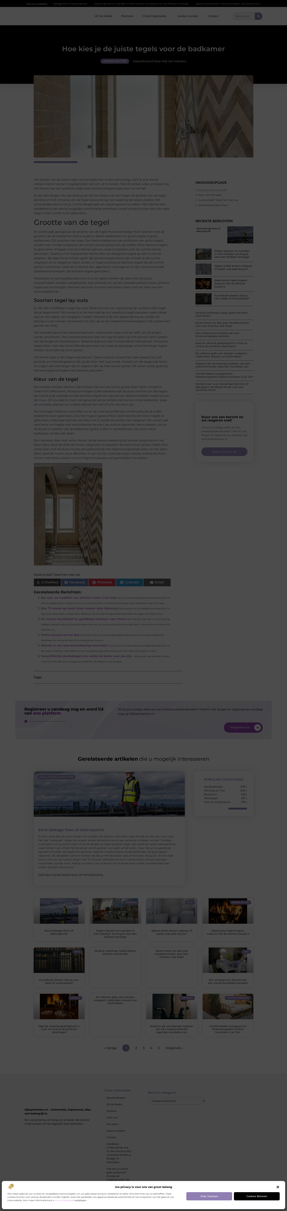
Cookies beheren (257, 1196)
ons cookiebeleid (64, 1200)
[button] (278, 1187)
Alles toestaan (209, 1196)
